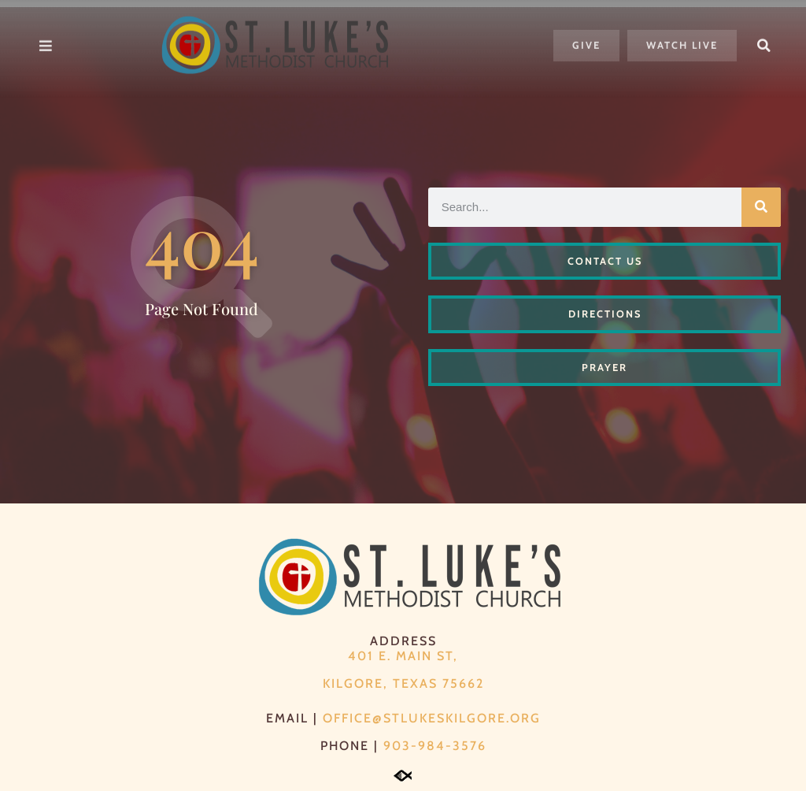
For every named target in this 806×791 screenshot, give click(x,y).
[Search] (761, 207)
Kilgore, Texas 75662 (403, 683)
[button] (764, 38)
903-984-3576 (434, 745)
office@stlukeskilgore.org (432, 718)
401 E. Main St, (403, 655)
